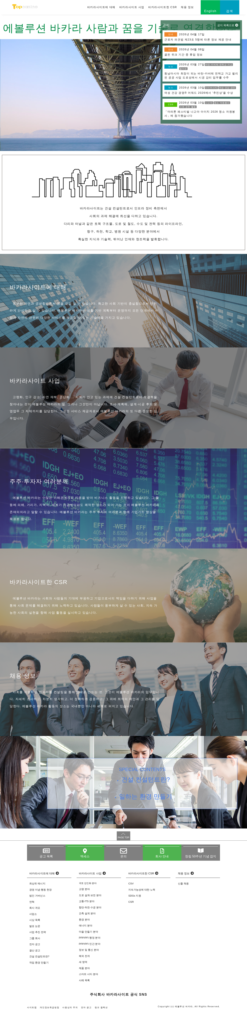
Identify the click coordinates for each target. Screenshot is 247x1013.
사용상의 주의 (70, 1007)
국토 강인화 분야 (88, 883)
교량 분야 (84, 889)
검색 (229, 11)
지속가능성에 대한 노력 (141, 889)
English (210, 11)
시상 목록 (34, 920)
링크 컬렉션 (101, 1007)
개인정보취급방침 (49, 1007)
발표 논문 (34, 926)
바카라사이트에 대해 (101, 7)
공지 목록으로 (225, 25)
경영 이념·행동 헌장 (40, 889)
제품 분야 (84, 968)
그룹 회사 (34, 938)
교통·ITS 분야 (87, 901)
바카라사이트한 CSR (162, 7)
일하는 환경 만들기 (145, 796)
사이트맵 (32, 1007)
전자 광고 (86, 1007)
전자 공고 (34, 944)
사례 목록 (84, 980)
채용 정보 (187, 7)
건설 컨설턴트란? (145, 779)
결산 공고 (34, 950)
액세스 (85, 856)
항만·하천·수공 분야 (90, 907)
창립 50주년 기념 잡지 (200, 856)
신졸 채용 (183, 883)
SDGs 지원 (134, 895)
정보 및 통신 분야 (89, 949)
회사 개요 (34, 907)
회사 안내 (162, 856)
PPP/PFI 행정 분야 (89, 937)
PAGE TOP (123, 837)
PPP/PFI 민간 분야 (89, 943)
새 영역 (83, 962)
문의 (123, 856)
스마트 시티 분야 (88, 974)
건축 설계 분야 (87, 913)
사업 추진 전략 (37, 932)
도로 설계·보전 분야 (90, 895)
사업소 (33, 914)
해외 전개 (84, 956)
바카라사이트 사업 (131, 7)
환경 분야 (84, 919)
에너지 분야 (85, 925)
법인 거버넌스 (37, 895)
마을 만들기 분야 (88, 931)
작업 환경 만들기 (39, 962)
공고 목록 (46, 856)
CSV (131, 883)
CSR (131, 901)
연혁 (31, 901)
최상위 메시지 (37, 883)
